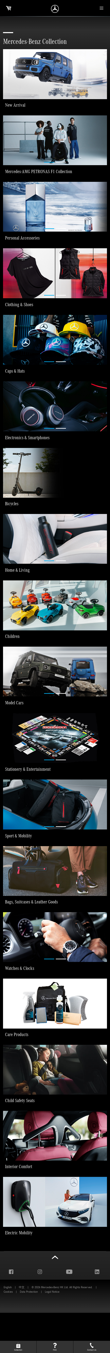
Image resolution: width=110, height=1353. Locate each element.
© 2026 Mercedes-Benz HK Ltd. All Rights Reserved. (62, 1327)
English (8, 1327)
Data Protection (29, 1331)
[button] (26, 53)
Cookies (8, 1331)
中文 (21, 1327)
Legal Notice (52, 1331)
